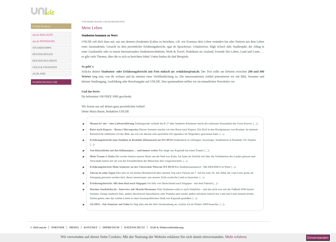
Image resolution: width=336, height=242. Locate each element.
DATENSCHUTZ (134, 227)
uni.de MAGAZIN (42, 34)
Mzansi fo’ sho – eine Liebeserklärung (112, 123)
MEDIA (74, 227)
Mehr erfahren (235, 237)
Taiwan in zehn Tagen (102, 172)
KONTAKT (91, 227)
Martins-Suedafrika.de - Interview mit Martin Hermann (123, 189)
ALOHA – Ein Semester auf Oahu (110, 204)
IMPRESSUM (111, 227)
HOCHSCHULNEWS (44, 60)
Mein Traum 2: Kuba (102, 156)
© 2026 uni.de (38, 227)
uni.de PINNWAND (43, 41)
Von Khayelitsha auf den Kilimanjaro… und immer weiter (124, 150)
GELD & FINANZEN (44, 67)
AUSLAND (39, 73)
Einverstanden (318, 238)
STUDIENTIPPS (41, 47)
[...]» (255, 123)
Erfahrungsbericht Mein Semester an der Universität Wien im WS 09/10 (132, 166)
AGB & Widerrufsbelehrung (167, 227)
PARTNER (57, 227)
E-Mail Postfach (41, 26)
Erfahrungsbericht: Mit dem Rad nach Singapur (118, 183)
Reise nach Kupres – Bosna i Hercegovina (114, 129)
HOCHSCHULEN (42, 54)
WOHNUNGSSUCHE (44, 82)
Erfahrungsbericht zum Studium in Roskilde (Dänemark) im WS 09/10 (131, 139)
